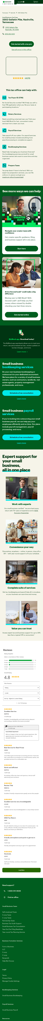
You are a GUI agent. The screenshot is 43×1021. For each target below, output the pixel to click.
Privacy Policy (7, 978)
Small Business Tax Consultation (13, 926)
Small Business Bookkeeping (12, 995)
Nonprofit (5, 958)
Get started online (21, 315)
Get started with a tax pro (21, 44)
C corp (4, 955)
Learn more (21, 352)
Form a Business (8, 946)
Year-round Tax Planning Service (13, 932)
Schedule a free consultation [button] (21, 393)
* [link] (19, 107)
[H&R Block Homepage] (7, 2)
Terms (4, 975)
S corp (4, 952)
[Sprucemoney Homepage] (36, 2)
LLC (3, 949)
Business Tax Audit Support (12, 923)
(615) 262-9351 (10, 34)
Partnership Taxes (8, 921)
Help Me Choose (8, 961)
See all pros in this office (21, 50)
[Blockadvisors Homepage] (21, 2)
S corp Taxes (6, 915)
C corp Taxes (6, 918)
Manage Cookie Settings (11, 981)
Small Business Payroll (10, 1010)
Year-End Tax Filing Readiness (12, 929)
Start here (21, 248)
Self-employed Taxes (9, 912)
